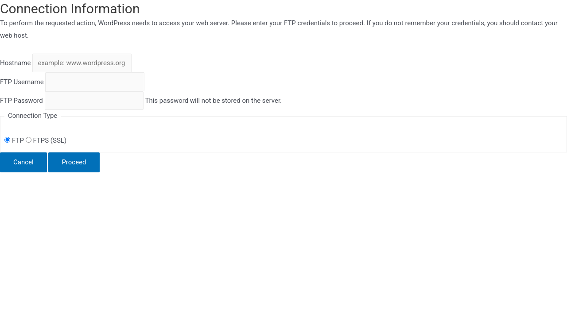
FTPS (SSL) (46, 140)
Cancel (23, 162)
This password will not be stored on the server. (141, 101)
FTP (14, 140)
